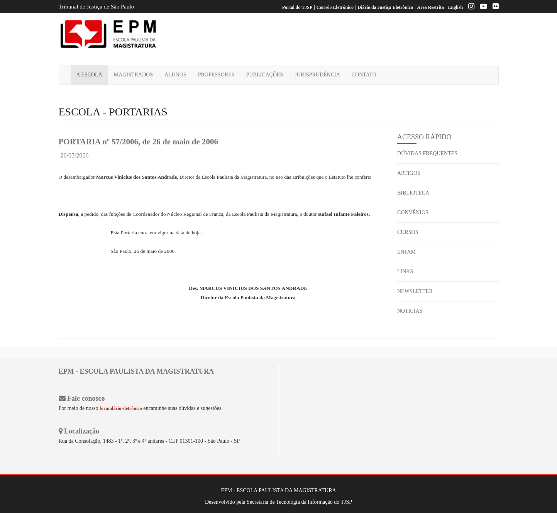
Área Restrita (430, 7)
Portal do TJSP (297, 7)
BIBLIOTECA (413, 193)
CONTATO (364, 75)
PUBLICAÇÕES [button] (264, 75)
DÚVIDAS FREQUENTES (427, 153)
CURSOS (407, 232)
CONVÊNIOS (412, 212)
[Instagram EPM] (469, 7)
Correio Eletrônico (335, 7)
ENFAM (406, 252)
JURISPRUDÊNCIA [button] (317, 75)
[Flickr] (494, 7)
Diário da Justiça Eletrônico (385, 7)
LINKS (405, 271)
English (455, 7)
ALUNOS (175, 75)
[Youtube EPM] (481, 7)
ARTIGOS (408, 173)
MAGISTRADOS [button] (133, 75)
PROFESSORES (216, 75)
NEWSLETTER (415, 291)
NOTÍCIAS (409, 311)
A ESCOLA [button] (89, 75)
